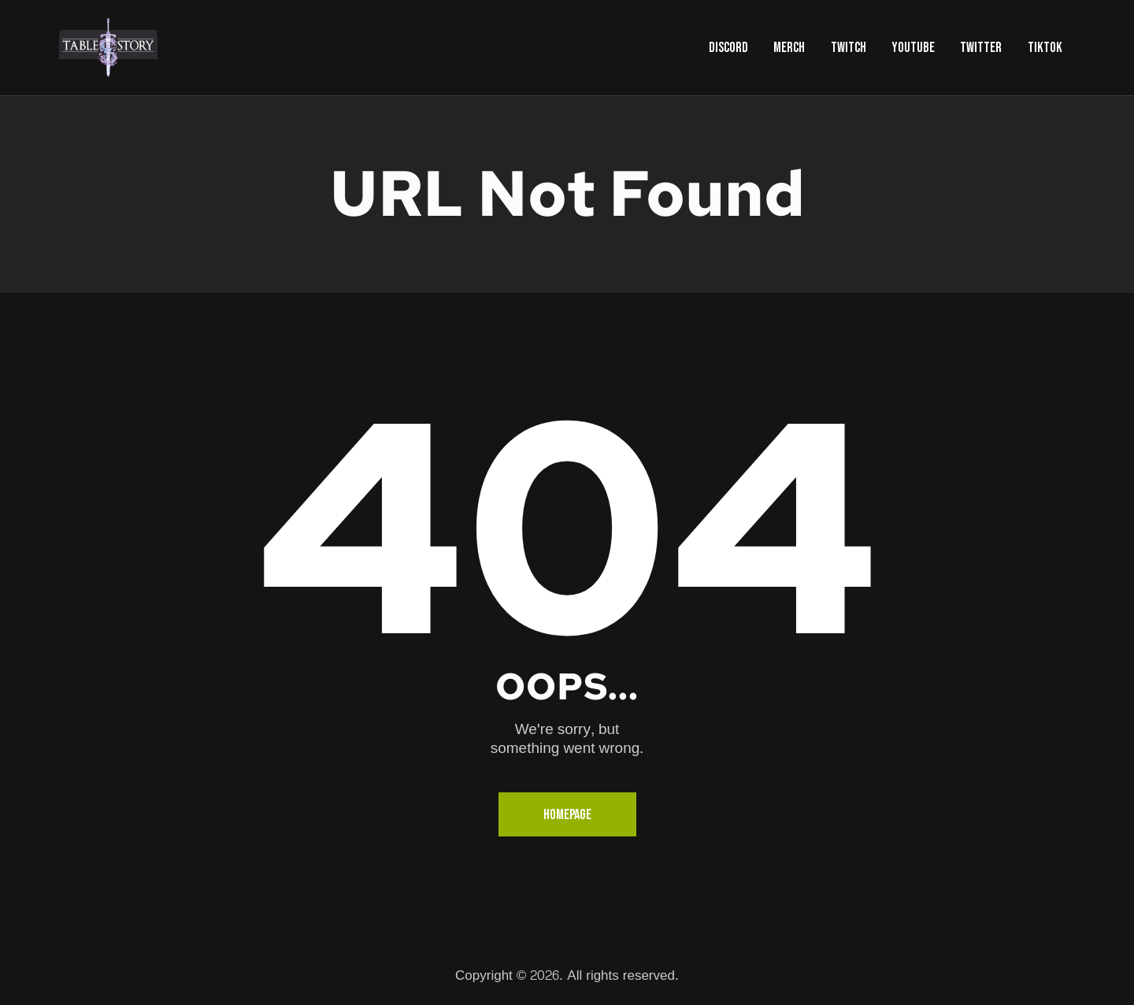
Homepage (567, 815)
